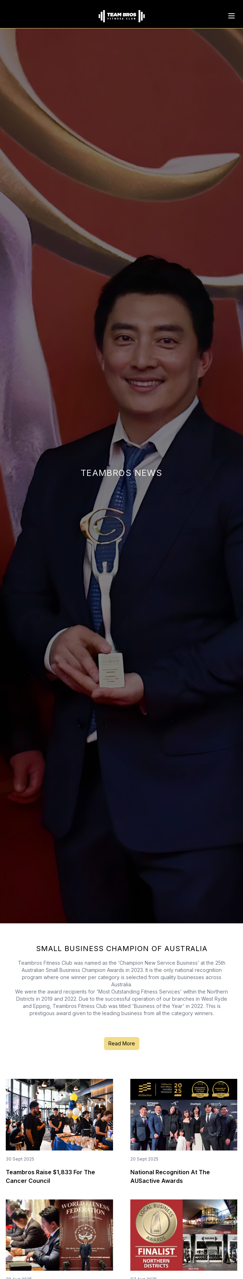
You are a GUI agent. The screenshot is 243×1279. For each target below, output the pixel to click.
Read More (121, 1043)
